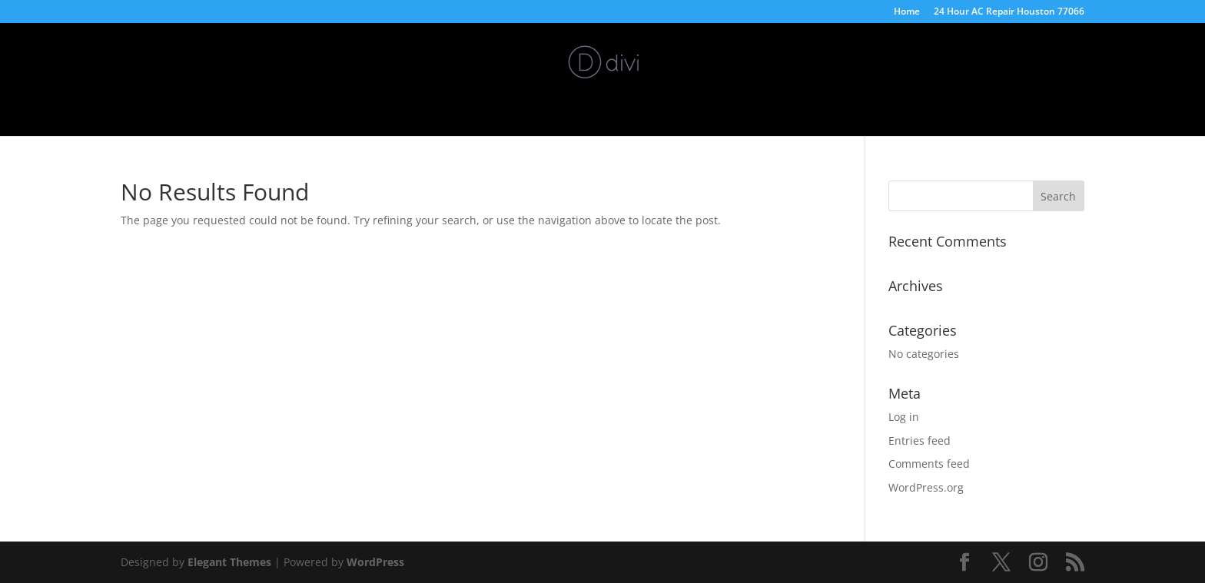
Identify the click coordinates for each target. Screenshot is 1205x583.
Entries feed (919, 440)
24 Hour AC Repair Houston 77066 (1009, 12)
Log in (903, 416)
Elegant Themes (229, 562)
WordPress (375, 562)
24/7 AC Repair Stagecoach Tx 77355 (680, 110)
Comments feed (929, 463)
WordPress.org (926, 487)
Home (907, 12)
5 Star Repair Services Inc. (498, 110)
